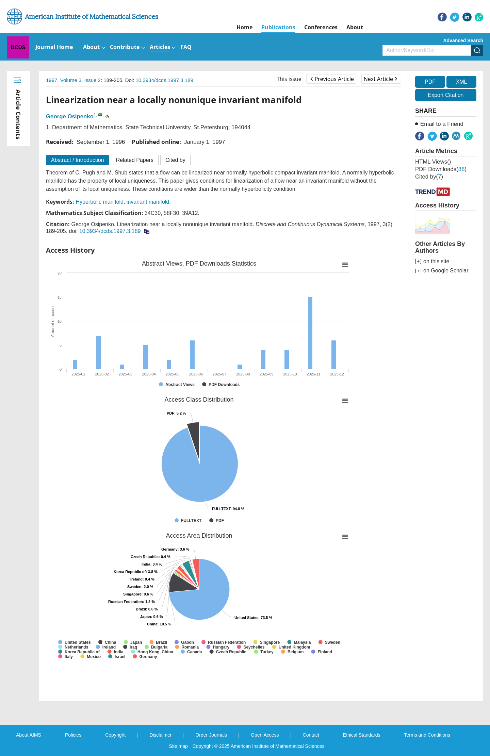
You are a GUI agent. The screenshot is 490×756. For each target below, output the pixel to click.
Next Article (380, 79)
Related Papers (134, 160)
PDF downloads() (441, 169)
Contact (311, 735)
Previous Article (332, 79)
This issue (289, 79)
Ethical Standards (361, 735)
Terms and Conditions (427, 735)
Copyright (115, 735)
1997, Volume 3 (63, 80)
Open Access (265, 735)
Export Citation (446, 95)
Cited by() (429, 176)
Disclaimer (160, 735)
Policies (73, 735)
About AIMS (28, 735)
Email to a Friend (441, 124)
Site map (178, 746)
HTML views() (433, 161)
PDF (430, 82)
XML (461, 82)
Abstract (77, 160)
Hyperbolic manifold (100, 202)
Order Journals (211, 735)
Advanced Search (463, 40)
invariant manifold (148, 202)
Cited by (175, 160)
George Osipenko (70, 116)
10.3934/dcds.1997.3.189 (164, 80)
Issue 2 (92, 80)
